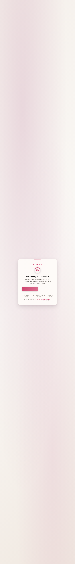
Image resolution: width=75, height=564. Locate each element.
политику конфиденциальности (44, 299)
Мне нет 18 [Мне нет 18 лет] (45, 289)
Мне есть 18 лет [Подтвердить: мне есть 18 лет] (30, 289)
